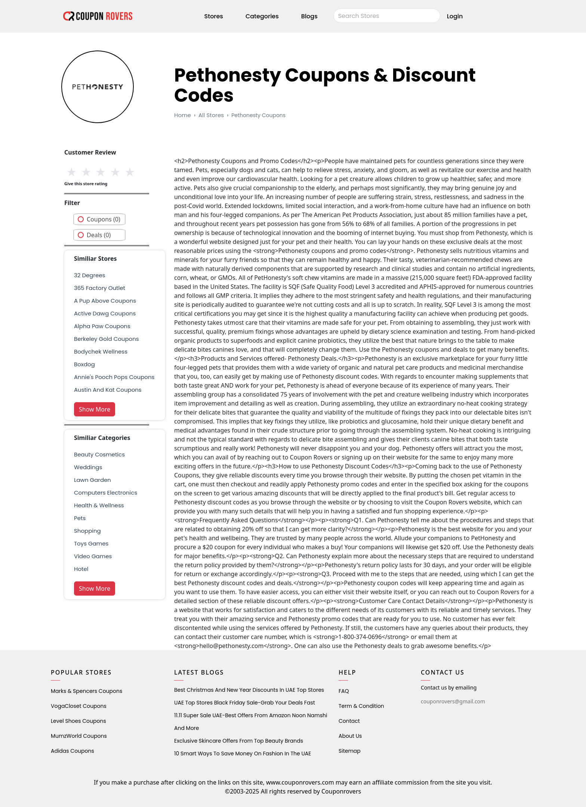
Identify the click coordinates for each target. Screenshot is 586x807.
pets (80, 518)
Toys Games (91, 543)
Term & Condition (361, 706)
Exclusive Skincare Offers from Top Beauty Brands (238, 741)
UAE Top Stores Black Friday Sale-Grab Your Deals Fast (244, 702)
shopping (87, 531)
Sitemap (350, 751)
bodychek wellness (100, 351)
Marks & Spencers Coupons (86, 691)
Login (455, 16)
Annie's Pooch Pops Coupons (114, 377)
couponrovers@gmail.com (453, 701)
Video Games (93, 556)
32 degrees (89, 275)
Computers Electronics (105, 492)
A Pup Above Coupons (105, 301)
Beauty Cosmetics (99, 454)
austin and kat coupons (108, 390)
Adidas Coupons (72, 751)
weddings (88, 467)
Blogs (309, 16)
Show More (94, 409)
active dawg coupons (105, 313)
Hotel (81, 569)
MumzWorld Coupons (79, 736)
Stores (213, 16)
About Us (350, 736)
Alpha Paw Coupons (102, 326)
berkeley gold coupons (106, 339)
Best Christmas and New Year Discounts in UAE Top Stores (249, 690)
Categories (262, 16)
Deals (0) (99, 235)
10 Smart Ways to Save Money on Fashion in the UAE (242, 753)
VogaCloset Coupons (79, 706)
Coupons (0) (103, 219)
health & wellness (99, 505)
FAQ (344, 691)
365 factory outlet (99, 288)
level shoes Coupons (78, 721)
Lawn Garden (92, 480)
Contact (349, 721)
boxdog (84, 364)
